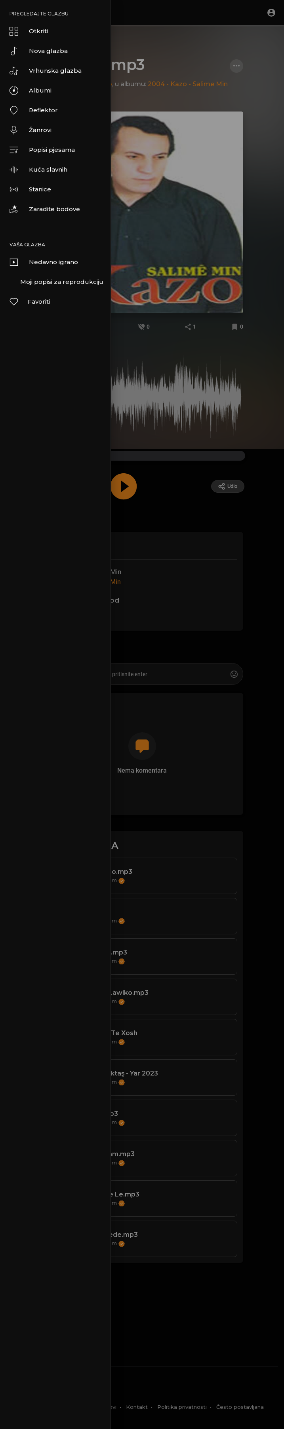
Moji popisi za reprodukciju (61, 281)
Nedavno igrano (44, 262)
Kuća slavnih (38, 169)
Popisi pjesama (42, 150)
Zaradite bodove (45, 209)
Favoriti (29, 302)
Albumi (30, 90)
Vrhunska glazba (46, 70)
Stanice (30, 189)
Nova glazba (39, 51)
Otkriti (29, 31)
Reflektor (34, 110)
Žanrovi (30, 130)
